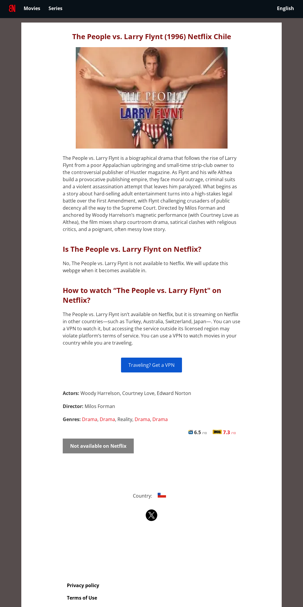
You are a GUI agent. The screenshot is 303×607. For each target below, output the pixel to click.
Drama (89, 419)
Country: (151, 496)
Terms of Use (82, 598)
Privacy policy (83, 585)
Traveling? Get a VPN (151, 365)
